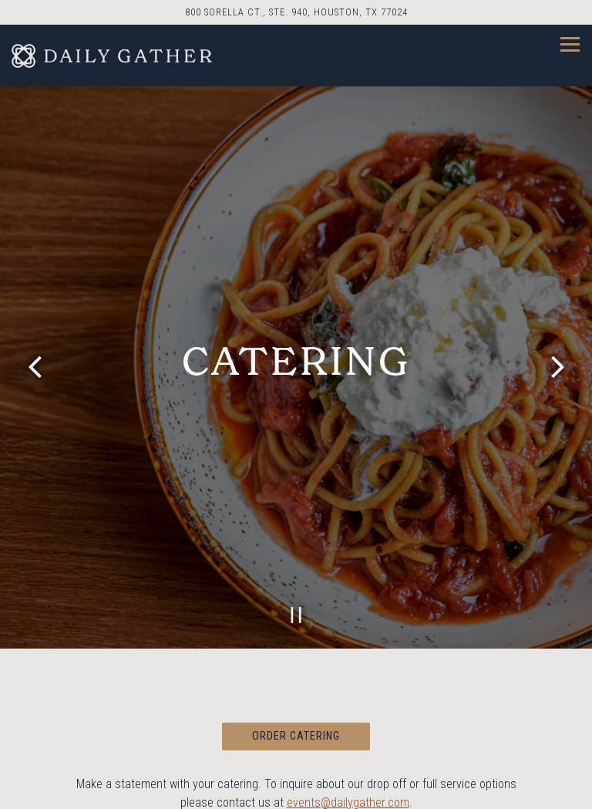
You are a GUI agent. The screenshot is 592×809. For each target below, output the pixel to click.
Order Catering (296, 721)
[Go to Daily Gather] (296, 12)
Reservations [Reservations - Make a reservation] (296, 789)
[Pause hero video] (296, 600)
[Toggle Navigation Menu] (570, 44)
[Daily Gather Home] (112, 55)
